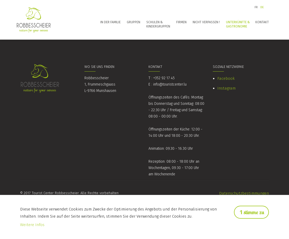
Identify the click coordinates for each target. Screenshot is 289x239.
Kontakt (262, 22)
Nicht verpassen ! (206, 22)
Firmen (181, 22)
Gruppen (133, 22)
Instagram (226, 88)
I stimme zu (252, 212)
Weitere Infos (32, 224)
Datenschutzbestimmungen (244, 193)
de (262, 7)
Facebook (226, 78)
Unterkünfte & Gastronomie (238, 24)
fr (256, 7)
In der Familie (110, 22)
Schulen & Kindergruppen (158, 24)
